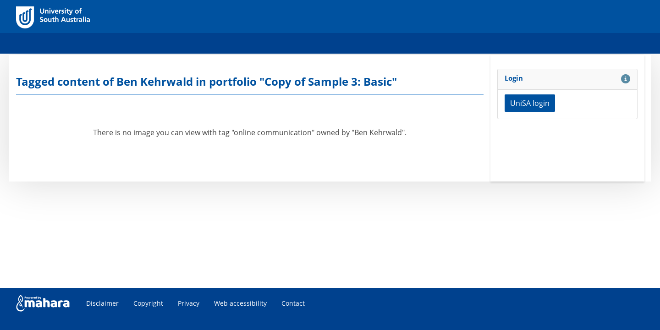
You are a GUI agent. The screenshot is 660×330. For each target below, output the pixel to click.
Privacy (188, 303)
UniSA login (530, 103)
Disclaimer (102, 303)
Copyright (148, 303)
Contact (293, 303)
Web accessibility (240, 303)
